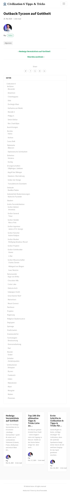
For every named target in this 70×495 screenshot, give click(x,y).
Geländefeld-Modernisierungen (18, 194)
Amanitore (11, 93)
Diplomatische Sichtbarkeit (17, 152)
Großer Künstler (14, 233)
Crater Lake (12, 284)
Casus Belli (11, 141)
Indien (10, 379)
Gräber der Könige (14, 180)
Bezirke (10, 131)
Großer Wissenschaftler (16, 260)
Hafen (10, 134)
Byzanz (10, 371)
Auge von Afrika (13, 276)
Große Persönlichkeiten (15, 204)
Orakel (10, 354)
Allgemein (8, 43)
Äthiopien (11, 367)
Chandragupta (13, 97)
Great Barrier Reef (14, 296)
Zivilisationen (12, 365)
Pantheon (10, 307)
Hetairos (11, 158)
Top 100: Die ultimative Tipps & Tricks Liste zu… (34, 420)
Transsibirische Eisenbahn (17, 184)
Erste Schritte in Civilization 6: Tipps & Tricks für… (57, 420)
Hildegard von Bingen (16, 266)
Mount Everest (13, 303)
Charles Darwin (13, 262)
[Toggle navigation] (64, 3)
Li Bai (10, 256)
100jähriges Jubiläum (15, 168)
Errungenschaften (13, 166)
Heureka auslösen (35, 57)
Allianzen (11, 148)
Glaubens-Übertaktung (16, 176)
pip (9, 35)
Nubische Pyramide (15, 197)
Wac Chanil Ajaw (13, 123)
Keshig (10, 162)
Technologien (12, 338)
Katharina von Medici (15, 108)
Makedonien (12, 383)
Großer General (13, 213)
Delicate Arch (12, 288)
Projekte (10, 311)
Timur (10, 216)
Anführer (10, 86)
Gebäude (10, 187)
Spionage (10, 326)
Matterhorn (12, 299)
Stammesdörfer (13, 334)
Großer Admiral (13, 207)
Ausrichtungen (12, 127)
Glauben (10, 200)
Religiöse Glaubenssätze (16, 319)
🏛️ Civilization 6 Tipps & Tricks (24, 4)
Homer (10, 252)
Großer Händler (13, 220)
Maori (10, 386)
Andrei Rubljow (13, 235)
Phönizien (11, 398)
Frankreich (11, 375)
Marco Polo (12, 222)
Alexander (11, 89)
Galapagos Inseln (14, 292)
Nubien (10, 394)
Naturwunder (12, 274)
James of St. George (15, 229)
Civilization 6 (11, 84)
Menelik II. (11, 112)
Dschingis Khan (13, 104)
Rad (9, 348)
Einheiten (10, 155)
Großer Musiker (13, 239)
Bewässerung (13, 340)
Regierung (11, 315)
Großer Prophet (13, 246)
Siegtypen (11, 322)
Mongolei (11, 390)
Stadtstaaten (12, 330)
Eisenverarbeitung (14, 344)
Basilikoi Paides (13, 190)
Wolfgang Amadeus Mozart (18, 242)
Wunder (10, 352)
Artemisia (11, 209)
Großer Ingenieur (14, 226)
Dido (9, 100)
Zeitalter (10, 358)
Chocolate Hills (13, 280)
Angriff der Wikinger (15, 172)
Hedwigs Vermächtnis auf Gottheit (34, 51)
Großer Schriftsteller (15, 249)
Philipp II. (11, 116)
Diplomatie (11, 145)
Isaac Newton (13, 270)
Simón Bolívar (13, 119)
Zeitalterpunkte (13, 361)
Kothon (10, 137)
